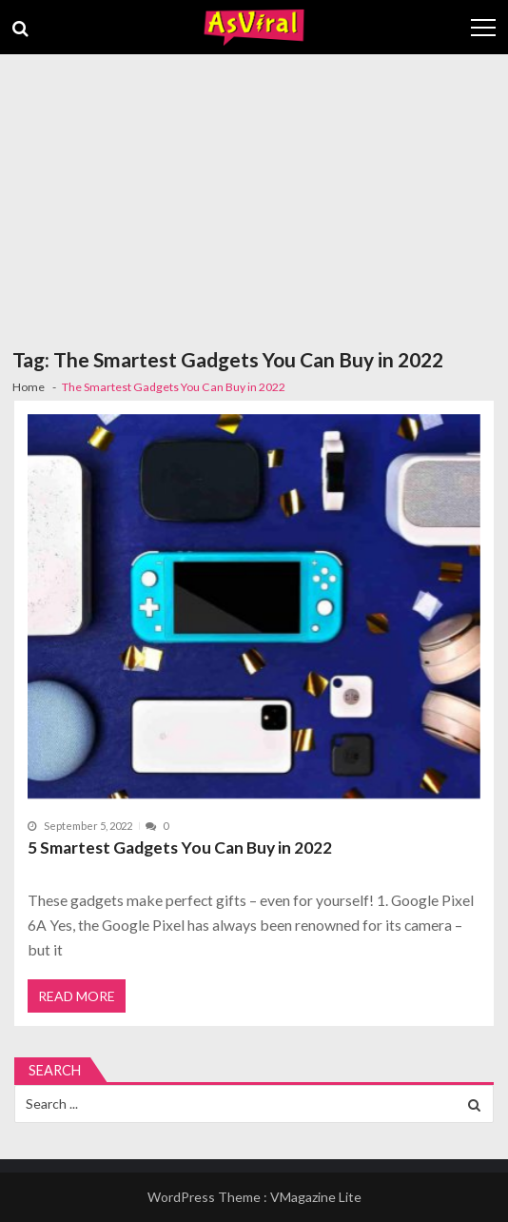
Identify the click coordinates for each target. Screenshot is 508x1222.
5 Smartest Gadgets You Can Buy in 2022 (180, 847)
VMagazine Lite (315, 1197)
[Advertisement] (254, 197)
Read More (76, 996)
